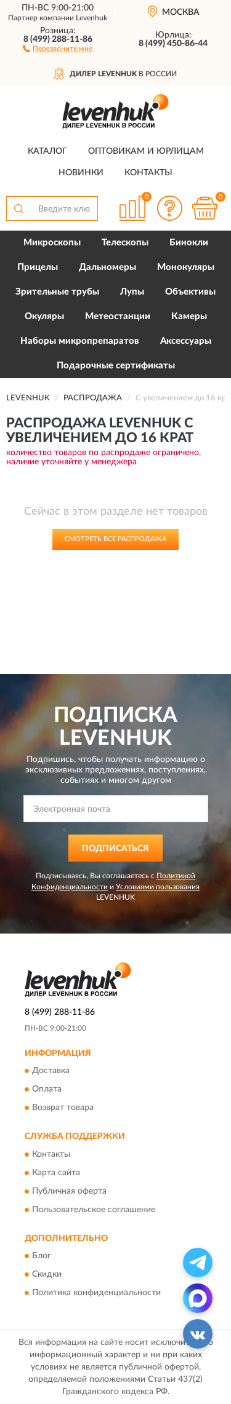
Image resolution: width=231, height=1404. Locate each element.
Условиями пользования (158, 886)
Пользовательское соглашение (93, 1209)
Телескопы (125, 242)
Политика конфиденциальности (96, 1293)
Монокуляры (185, 267)
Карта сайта (56, 1172)
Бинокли (188, 242)
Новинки (81, 173)
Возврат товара (63, 1108)
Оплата (47, 1089)
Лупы (132, 291)
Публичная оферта (69, 1191)
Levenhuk (91, 18)
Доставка (51, 1071)
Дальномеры (107, 267)
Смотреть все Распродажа (115, 539)
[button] (57, 48)
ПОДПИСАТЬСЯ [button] (115, 848)
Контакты (148, 173)
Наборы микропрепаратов (79, 341)
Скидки (47, 1275)
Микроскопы (52, 242)
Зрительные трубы (57, 291)
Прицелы (37, 267)
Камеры (189, 316)
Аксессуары (185, 341)
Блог (41, 1256)
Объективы (190, 291)
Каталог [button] (47, 151)
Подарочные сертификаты (116, 365)
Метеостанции (117, 316)
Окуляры (44, 316)
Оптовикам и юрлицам (146, 151)
